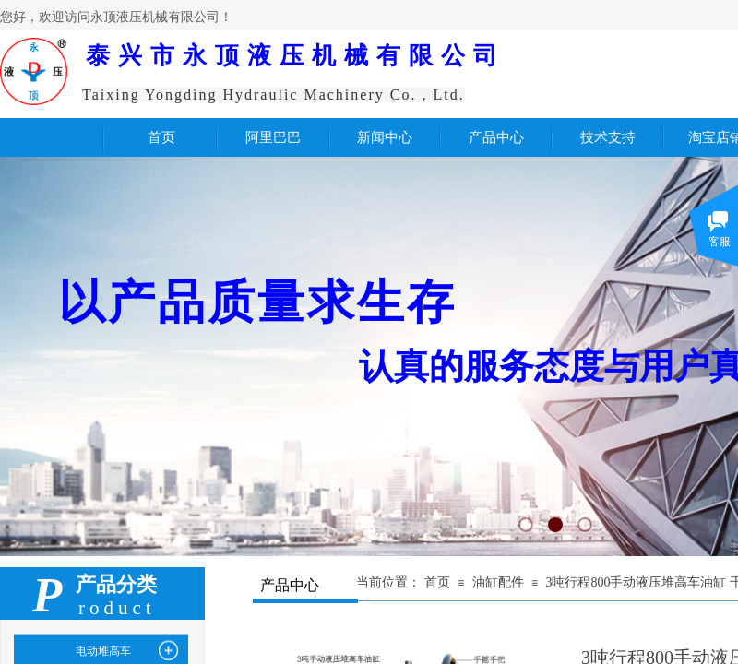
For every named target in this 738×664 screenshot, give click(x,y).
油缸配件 (498, 582)
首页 (437, 582)
